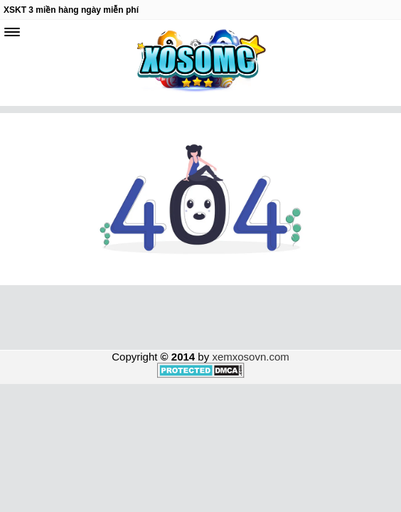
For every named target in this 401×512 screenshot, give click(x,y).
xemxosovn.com (250, 357)
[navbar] (12, 32)
